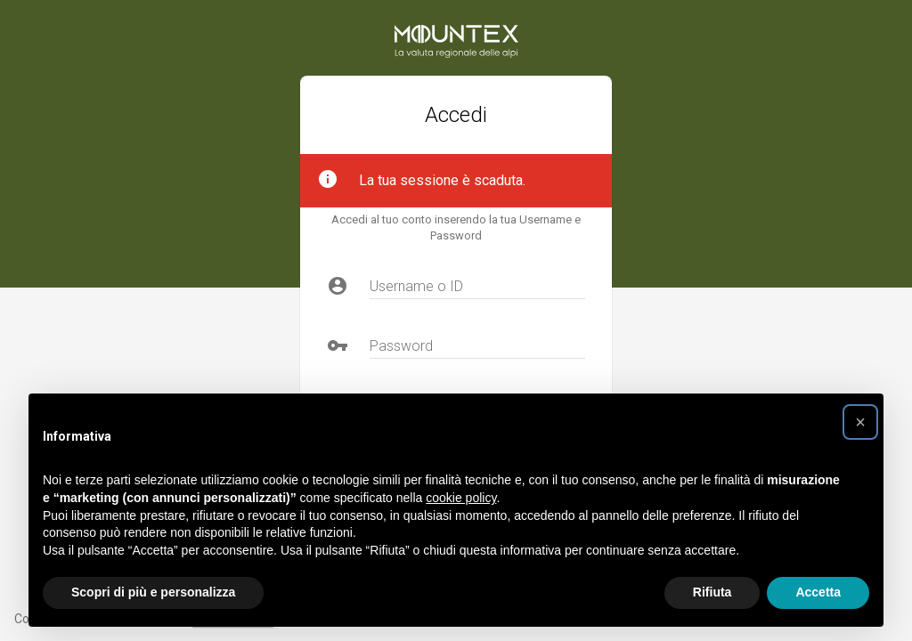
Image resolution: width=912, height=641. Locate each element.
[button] (860, 422)
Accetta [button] (818, 592)
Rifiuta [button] (712, 592)
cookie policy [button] (461, 498)
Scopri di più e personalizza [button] (153, 592)
